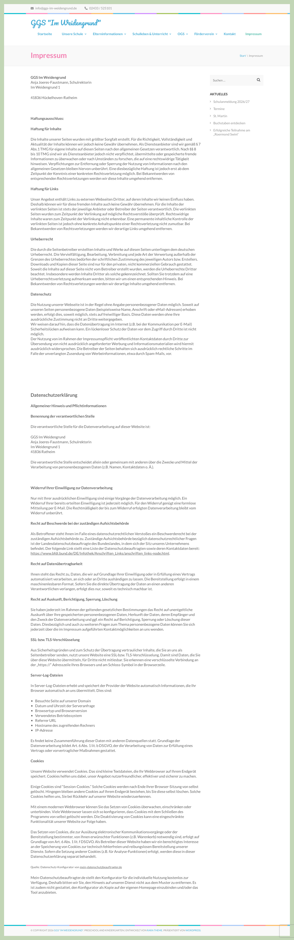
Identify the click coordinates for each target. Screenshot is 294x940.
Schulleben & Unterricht (150, 34)
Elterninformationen (108, 34)
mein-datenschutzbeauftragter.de (101, 867)
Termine (219, 109)
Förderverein (204, 34)
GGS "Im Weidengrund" (66, 22)
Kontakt (230, 34)
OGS (181, 34)
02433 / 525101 (98, 8)
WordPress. (193, 930)
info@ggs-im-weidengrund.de (54, 8)
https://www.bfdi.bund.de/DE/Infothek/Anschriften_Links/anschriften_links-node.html (100, 553)
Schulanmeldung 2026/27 (231, 101)
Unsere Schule (72, 34)
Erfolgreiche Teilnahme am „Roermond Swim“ (231, 132)
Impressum (253, 34)
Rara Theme (154, 930)
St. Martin (220, 116)
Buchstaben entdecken (229, 123)
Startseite (45, 34)
